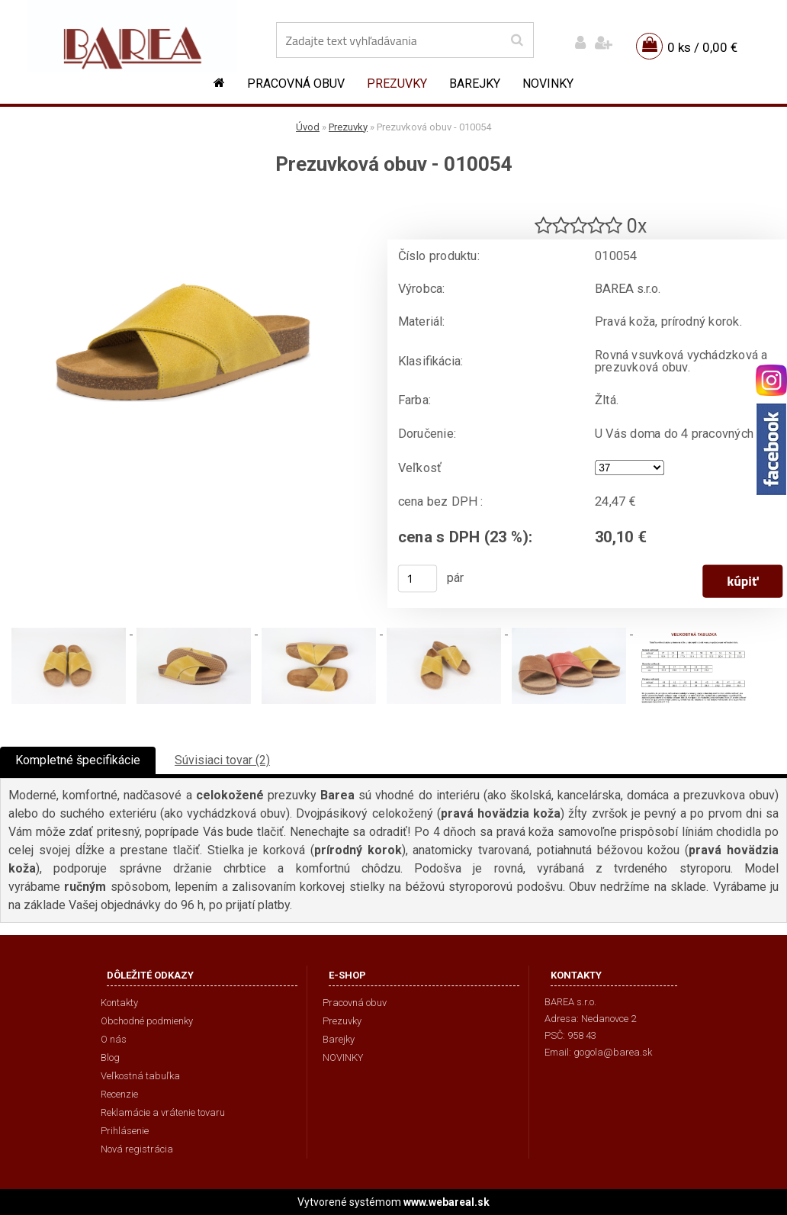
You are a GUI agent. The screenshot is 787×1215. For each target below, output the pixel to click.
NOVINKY (547, 83)
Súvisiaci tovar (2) (222, 760)
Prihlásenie (125, 1130)
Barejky (474, 83)
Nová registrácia (137, 1149)
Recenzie (119, 1094)
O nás (114, 1039)
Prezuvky (397, 83)
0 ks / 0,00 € (702, 47)
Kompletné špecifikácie (77, 760)
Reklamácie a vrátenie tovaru (163, 1112)
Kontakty (119, 1002)
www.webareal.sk (446, 1202)
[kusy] (418, 578)
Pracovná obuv (296, 83)
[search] (516, 40)
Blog (110, 1057)
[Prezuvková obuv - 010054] (183, 202)
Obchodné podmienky (147, 1021)
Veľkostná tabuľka (140, 1076)
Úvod (308, 127)
